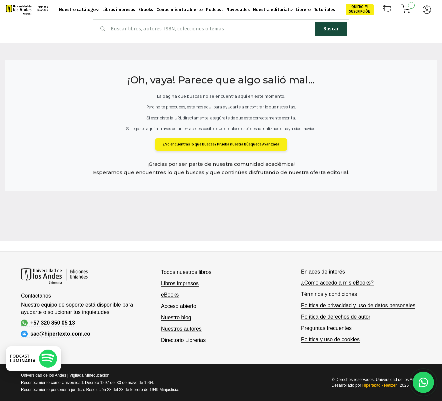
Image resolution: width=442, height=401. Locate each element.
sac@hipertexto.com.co (55, 334)
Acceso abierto (178, 306)
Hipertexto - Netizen (380, 385)
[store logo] (26, 10)
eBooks (170, 295)
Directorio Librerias (183, 340)
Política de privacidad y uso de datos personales (358, 305)
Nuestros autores (181, 329)
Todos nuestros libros (186, 272)
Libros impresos (180, 283)
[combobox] (221, 28)
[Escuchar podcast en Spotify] (33, 358)
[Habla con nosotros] (423, 382)
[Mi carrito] (406, 9)
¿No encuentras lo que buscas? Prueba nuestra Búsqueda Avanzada (221, 144)
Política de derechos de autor (335, 317)
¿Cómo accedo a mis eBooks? (337, 283)
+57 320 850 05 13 (48, 323)
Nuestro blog (176, 317)
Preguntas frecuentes (326, 328)
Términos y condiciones (329, 294)
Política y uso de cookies (330, 339)
